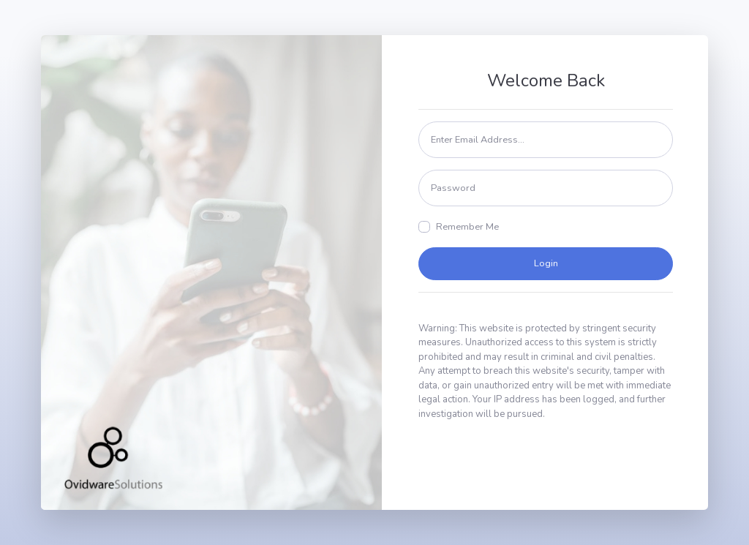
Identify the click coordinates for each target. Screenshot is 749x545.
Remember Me (467, 226)
